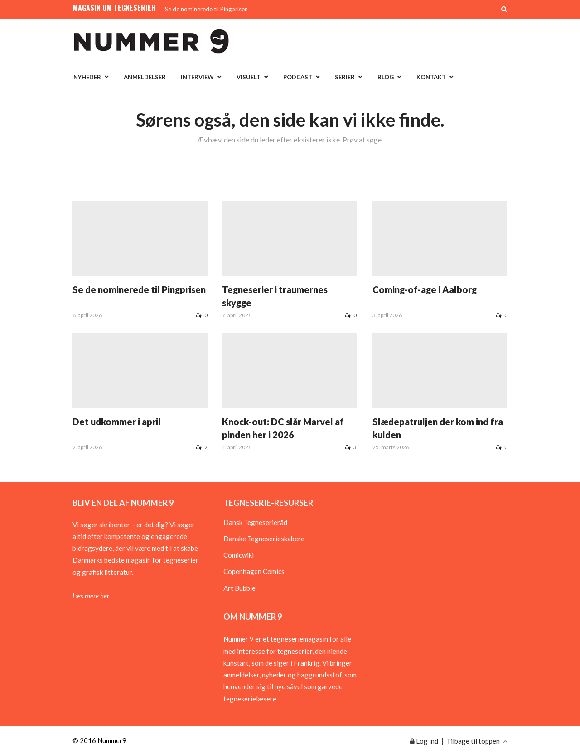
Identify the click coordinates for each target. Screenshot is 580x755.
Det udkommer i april (116, 421)
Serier (345, 77)
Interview (197, 77)
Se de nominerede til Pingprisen (206, 9)
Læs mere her (90, 596)
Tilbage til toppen (477, 741)
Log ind (424, 741)
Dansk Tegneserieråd (255, 522)
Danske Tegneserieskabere (263, 538)
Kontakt (431, 77)
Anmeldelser (145, 77)
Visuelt (249, 77)
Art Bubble (239, 588)
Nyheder (87, 77)
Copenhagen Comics (254, 571)
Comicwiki (238, 555)
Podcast (297, 77)
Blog (385, 77)
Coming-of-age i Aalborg (424, 289)
